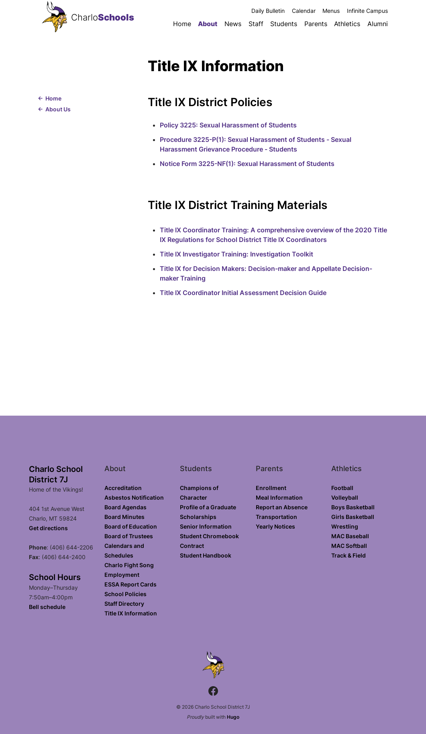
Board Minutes (124, 516)
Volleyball (344, 497)
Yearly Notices (275, 526)
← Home (49, 98)
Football (342, 487)
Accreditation (123, 487)
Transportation (276, 516)
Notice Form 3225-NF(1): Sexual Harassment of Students (247, 164)
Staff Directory (124, 603)
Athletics (347, 24)
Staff (256, 24)
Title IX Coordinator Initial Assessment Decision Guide (243, 293)
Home (182, 24)
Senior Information (206, 526)
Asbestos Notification (134, 497)
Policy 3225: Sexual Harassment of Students (228, 125)
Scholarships (198, 516)
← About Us (54, 109)
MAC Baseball (350, 536)
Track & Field (348, 555)
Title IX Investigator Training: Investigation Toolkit (236, 254)
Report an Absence (282, 507)
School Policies (125, 593)
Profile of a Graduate (208, 507)
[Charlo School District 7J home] (54, 17)
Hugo (233, 717)
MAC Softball (349, 545)
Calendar (304, 10)
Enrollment (271, 487)
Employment (121, 574)
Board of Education (130, 526)
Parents (315, 24)
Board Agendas (125, 507)
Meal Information (279, 497)
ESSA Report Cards (130, 584)
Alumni (377, 24)
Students (283, 24)
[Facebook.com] (213, 692)
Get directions (48, 528)
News (232, 24)
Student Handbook (205, 555)
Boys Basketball (353, 507)
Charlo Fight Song (129, 565)
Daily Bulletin (268, 10)
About (207, 24)
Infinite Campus (367, 10)
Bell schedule (47, 606)
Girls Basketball (352, 516)
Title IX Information (130, 613)
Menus (331, 10)
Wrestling (344, 526)
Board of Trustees (128, 536)
